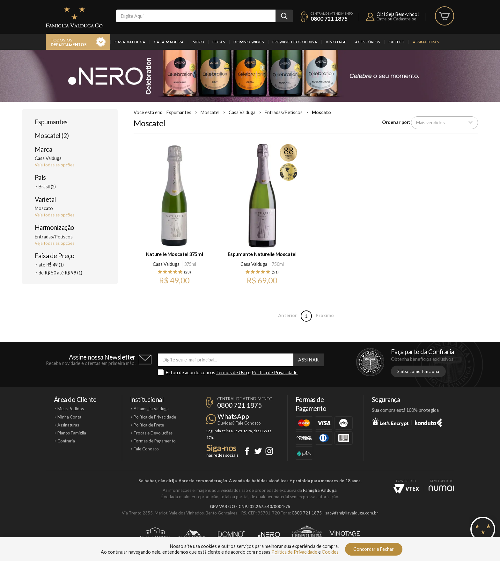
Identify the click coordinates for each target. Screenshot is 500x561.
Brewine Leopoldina (294, 42)
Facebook (247, 451)
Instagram (269, 451)
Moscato (321, 112)
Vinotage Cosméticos (345, 534)
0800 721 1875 (329, 18)
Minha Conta (69, 416)
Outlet (396, 42)
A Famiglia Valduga (151, 408)
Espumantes (51, 122)
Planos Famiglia (71, 432)
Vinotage (336, 42)
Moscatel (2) (52, 135)
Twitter (258, 451)
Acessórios (367, 42)
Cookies (330, 552)
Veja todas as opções (54, 164)
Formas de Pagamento (155, 440)
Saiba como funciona (418, 371)
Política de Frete (149, 424)
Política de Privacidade (275, 372)
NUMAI (441, 488)
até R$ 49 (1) (51, 264)
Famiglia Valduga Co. (74, 16)
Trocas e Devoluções (153, 432)
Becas (218, 42)
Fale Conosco (146, 448)
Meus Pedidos (70, 408)
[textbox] (196, 16)
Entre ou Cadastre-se (396, 18)
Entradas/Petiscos (284, 112)
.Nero (198, 42)
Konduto (428, 421)
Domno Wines (248, 42)
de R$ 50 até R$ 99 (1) (60, 272)
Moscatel (210, 112)
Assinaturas (426, 42)
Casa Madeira (169, 42)
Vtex (406, 488)
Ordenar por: (396, 122)
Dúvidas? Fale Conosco (239, 423)
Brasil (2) (47, 186)
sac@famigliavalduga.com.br (351, 512)
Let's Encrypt (390, 421)
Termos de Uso (231, 372)
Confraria (66, 440)
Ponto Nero (269, 534)
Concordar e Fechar (373, 549)
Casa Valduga (129, 42)
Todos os (68, 43)
